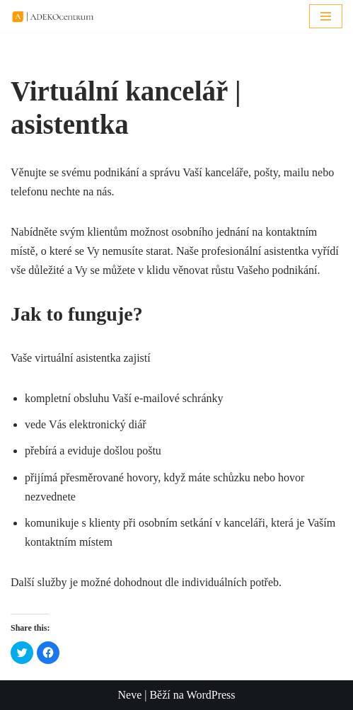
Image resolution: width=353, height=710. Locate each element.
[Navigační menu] (325, 16)
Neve (129, 695)
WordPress (211, 695)
